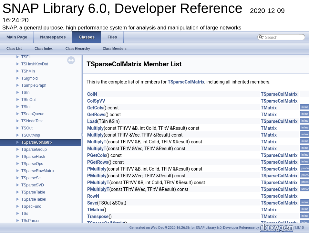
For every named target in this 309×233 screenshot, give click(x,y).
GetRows (96, 114)
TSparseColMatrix (36, 142)
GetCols (95, 107)
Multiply (95, 128)
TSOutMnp (30, 135)
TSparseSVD (32, 185)
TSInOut (28, 99)
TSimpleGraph (33, 85)
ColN (92, 94)
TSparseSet (31, 178)
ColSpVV (96, 101)
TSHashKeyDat (34, 64)
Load (92, 121)
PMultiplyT (98, 182)
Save (92, 202)
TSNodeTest (32, 121)
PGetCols (96, 155)
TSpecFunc (31, 206)
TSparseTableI (33, 199)
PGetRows (97, 162)
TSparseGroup (34, 149)
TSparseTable (33, 192)
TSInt (26, 107)
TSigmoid (29, 78)
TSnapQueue (32, 114)
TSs (24, 213)
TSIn (25, 92)
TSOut (27, 128)
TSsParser (30, 220)
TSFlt (26, 57)
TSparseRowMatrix (37, 171)
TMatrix (269, 107)
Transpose (97, 216)
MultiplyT (97, 141)
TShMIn (28, 71)
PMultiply (97, 169)
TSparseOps (32, 163)
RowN (93, 196)
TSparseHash (33, 156)
